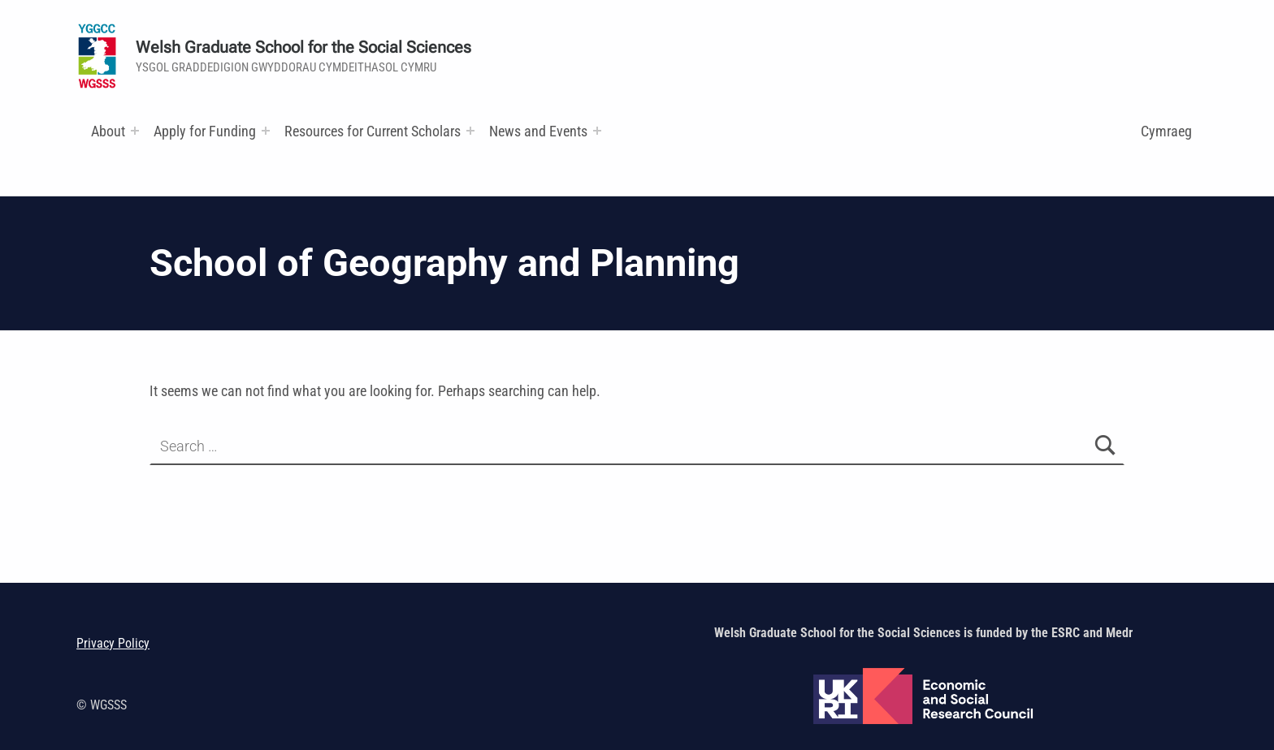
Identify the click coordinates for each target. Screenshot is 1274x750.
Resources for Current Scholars (372, 131)
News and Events (538, 131)
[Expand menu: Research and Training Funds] (470, 131)
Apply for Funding (205, 131)
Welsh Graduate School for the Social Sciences (303, 47)
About (108, 131)
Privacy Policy (113, 643)
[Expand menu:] (135, 131)
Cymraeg (1166, 131)
